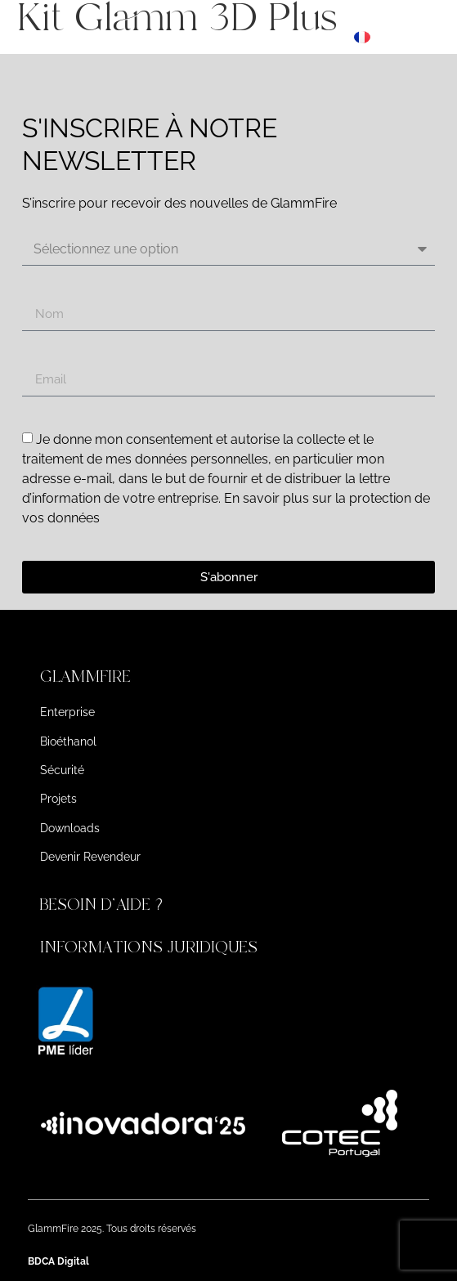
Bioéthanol (68, 741)
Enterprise (67, 712)
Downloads (70, 828)
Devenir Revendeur (90, 856)
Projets (58, 798)
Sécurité (62, 770)
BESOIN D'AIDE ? (104, 905)
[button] (229, 677)
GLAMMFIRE (85, 676)
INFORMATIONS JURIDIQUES (149, 947)
